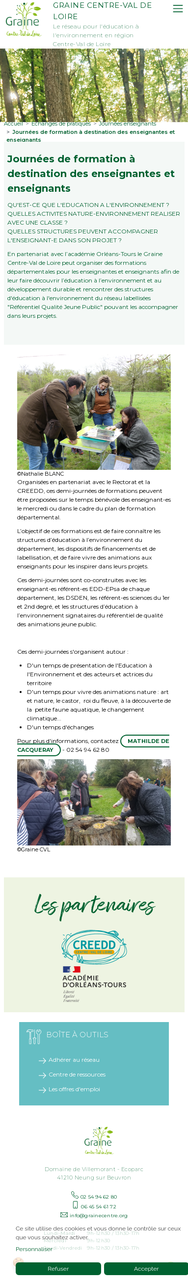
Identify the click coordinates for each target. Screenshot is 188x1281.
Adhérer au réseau (74, 1055)
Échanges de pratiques (61, 119)
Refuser (58, 1268)
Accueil (13, 119)
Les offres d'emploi (74, 1085)
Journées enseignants (127, 119)
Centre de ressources (77, 1070)
